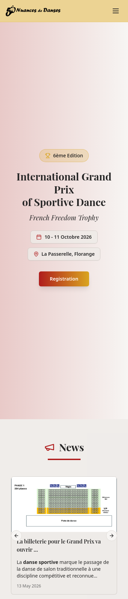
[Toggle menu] (116, 11)
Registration (64, 278)
